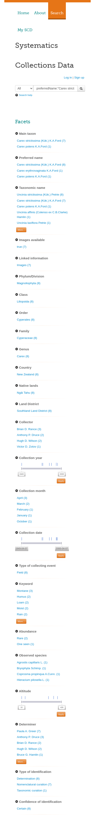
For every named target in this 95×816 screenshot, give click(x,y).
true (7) (21, 246)
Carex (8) (23, 356)
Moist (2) (22, 608)
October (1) (24, 521)
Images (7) (24, 265)
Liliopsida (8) (25, 301)
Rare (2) (22, 638)
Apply (61, 481)
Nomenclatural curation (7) (34, 784)
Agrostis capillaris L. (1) (32, 662)
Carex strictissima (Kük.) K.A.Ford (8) (41, 164)
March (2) (23, 503)
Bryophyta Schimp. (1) (31, 668)
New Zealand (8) (28, 374)
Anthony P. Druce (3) (30, 737)
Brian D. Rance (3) (29, 429)
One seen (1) (25, 644)
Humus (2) (23, 596)
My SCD (24, 30)
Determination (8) (28, 778)
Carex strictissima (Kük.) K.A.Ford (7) (41, 140)
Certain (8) (24, 808)
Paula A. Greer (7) (29, 731)
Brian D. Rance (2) (29, 742)
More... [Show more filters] (21, 230)
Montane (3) (25, 590)
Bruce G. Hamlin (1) (30, 754)
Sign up (79, 77)
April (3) (22, 498)
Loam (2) (22, 602)
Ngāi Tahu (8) (25, 392)
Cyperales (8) (26, 319)
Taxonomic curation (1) (32, 790)
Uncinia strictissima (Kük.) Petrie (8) (40, 194)
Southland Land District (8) (34, 410)
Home (23, 13)
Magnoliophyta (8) (28, 283)
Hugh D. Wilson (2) (29, 440)
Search (57, 13)
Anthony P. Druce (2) (30, 435)
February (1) (25, 509)
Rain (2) (22, 614)
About (40, 13)
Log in (68, 77)
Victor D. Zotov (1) (29, 446)
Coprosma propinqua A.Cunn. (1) (38, 674)
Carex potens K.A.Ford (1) (34, 146)
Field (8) (22, 572)
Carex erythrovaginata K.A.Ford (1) (40, 170)
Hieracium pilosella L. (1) (33, 679)
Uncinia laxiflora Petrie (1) (34, 222)
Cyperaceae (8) (27, 338)
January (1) (24, 515)
